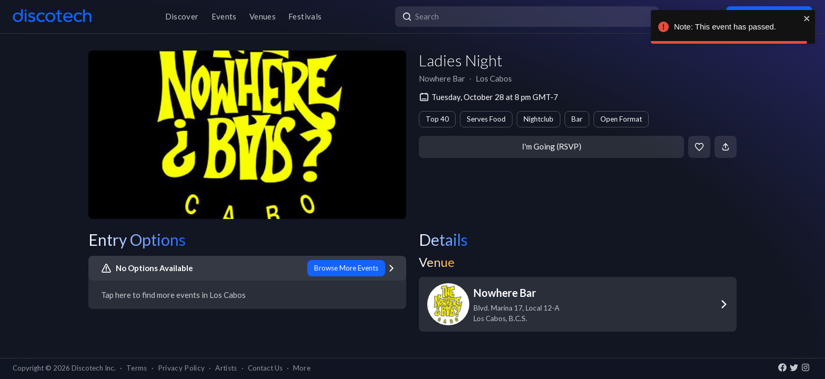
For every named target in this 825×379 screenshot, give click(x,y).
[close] (807, 18)
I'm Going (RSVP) (551, 146)
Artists (226, 368)
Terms (136, 368)
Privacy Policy (181, 368)
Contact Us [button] (265, 368)
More (301, 368)
